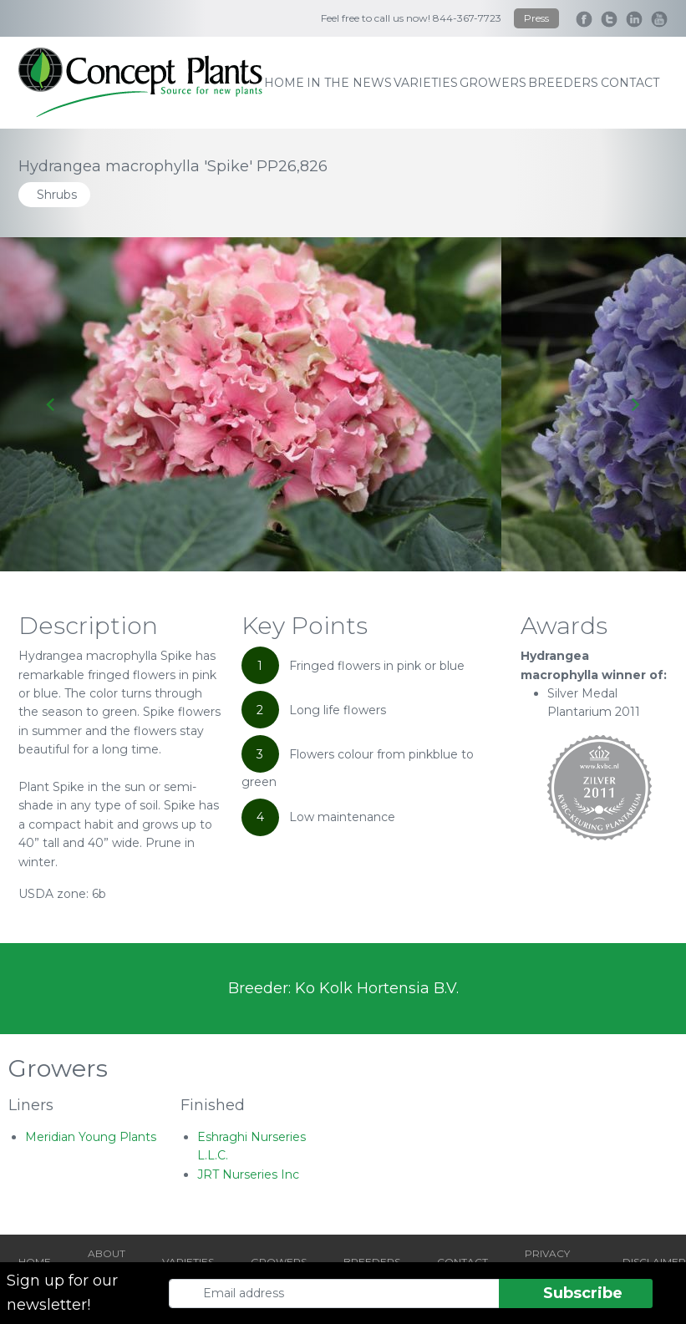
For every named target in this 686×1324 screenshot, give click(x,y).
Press (536, 18)
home (284, 82)
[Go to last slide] (51, 404)
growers (493, 82)
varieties (426, 82)
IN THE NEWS (349, 82)
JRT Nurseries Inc (248, 1174)
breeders (563, 82)
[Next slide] (634, 404)
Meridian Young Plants (90, 1136)
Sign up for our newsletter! (62, 1292)
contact (630, 82)
